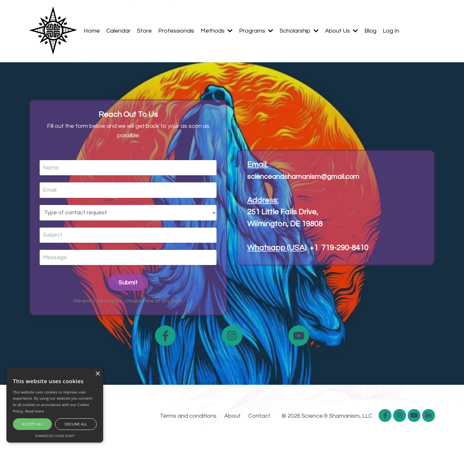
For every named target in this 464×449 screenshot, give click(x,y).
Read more (34, 411)
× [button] (97, 374)
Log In (391, 31)
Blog (370, 31)
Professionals (176, 31)
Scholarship (299, 31)
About (232, 417)
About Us (341, 31)
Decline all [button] (76, 424)
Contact (259, 417)
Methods (217, 31)
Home (92, 31)
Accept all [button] (32, 424)
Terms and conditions (188, 417)
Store (144, 31)
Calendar (118, 31)
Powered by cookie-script (55, 436)
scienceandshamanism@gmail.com (309, 177)
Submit (128, 284)
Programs (256, 31)
